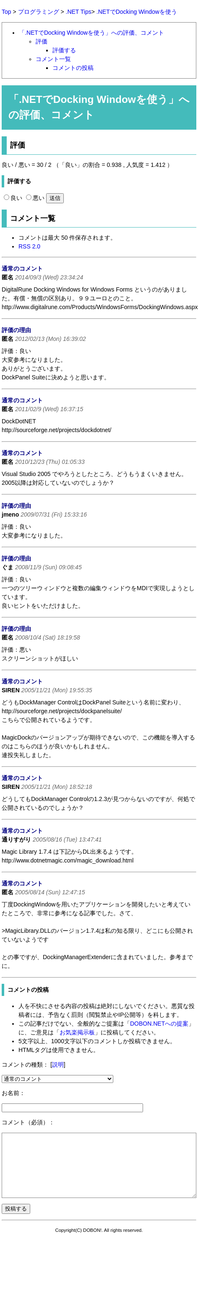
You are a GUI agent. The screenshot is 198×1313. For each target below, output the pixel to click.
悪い (35, 198)
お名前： (13, 1093)
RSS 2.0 (29, 246)
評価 (41, 41)
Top (6, 11)
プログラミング (38, 11)
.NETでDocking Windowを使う (136, 11)
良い (13, 198)
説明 (58, 1064)
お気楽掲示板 (77, 1032)
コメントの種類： (25, 1064)
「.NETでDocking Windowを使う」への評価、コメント (91, 32)
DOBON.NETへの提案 (159, 1023)
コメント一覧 (53, 59)
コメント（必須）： (28, 1122)
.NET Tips (78, 11)
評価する (64, 50)
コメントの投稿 (73, 67)
